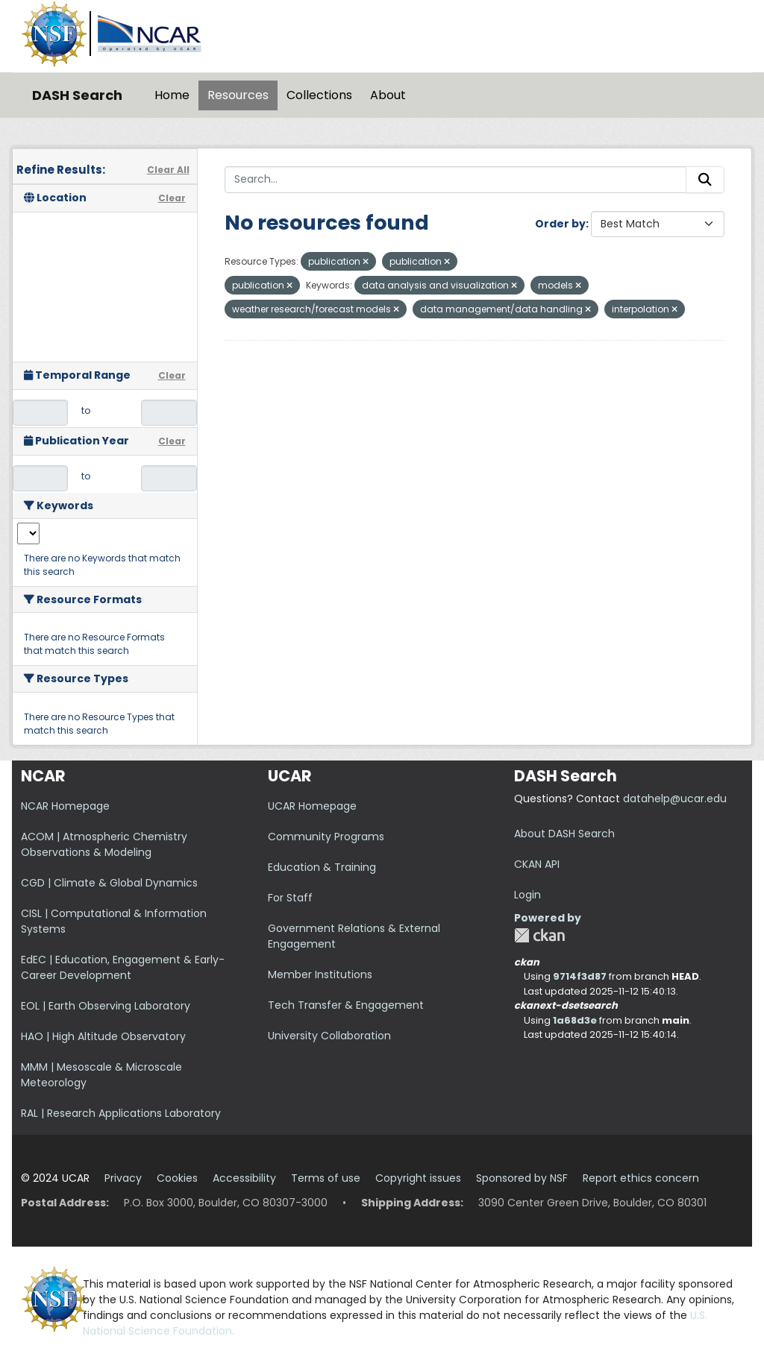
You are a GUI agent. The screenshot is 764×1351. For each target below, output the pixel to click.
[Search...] (456, 179)
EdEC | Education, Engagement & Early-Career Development (123, 967)
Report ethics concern (641, 1178)
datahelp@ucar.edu (675, 798)
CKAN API (537, 864)
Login (527, 894)
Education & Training (322, 867)
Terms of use (325, 1178)
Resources (238, 95)
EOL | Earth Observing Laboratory (105, 1005)
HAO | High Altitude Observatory (103, 1036)
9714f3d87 (580, 976)
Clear (172, 198)
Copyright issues (418, 1178)
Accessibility (244, 1178)
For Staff (290, 897)
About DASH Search (564, 833)
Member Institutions (320, 974)
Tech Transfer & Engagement (346, 1005)
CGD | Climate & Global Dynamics (109, 882)
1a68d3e (575, 1020)
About (388, 95)
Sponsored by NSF (522, 1178)
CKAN (539, 935)
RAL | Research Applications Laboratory (121, 1113)
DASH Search (77, 95)
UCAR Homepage (312, 806)
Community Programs (326, 836)
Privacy (123, 1178)
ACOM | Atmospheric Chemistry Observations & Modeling (104, 844)
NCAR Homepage (65, 806)
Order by (560, 223)
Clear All (168, 169)
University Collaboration (329, 1035)
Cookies (177, 1178)
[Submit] (705, 179)
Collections (319, 95)
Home (172, 95)
